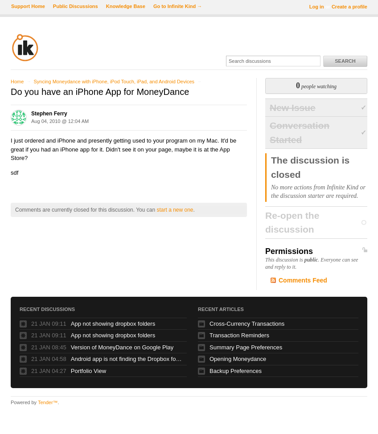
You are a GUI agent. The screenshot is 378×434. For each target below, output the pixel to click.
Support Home (28, 6)
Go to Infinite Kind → (177, 6)
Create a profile (349, 6)
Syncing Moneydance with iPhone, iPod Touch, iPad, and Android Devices (113, 81)
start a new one (174, 210)
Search (345, 61)
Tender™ (48, 402)
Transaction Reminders (239, 335)
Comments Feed (303, 280)
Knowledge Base (125, 6)
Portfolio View (88, 371)
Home (17, 81)
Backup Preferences (236, 371)
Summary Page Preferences (246, 347)
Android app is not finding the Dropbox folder (126, 359)
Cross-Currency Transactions (247, 323)
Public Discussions (75, 6)
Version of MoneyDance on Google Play (122, 347)
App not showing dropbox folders (113, 323)
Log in (316, 6)
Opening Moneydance (238, 359)
